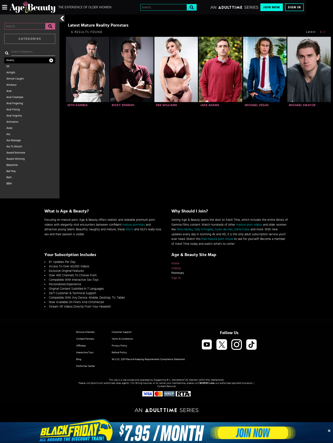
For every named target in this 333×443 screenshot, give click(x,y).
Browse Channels (85, 332)
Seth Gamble (77, 105)
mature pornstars (133, 224)
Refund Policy (119, 352)
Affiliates (81, 345)
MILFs (129, 229)
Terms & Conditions (122, 339)
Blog (78, 359)
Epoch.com (97, 383)
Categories (29, 38)
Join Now (271, 7)
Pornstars (177, 273)
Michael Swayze (302, 105)
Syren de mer (224, 229)
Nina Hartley (185, 229)
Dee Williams (166, 105)
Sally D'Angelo (203, 229)
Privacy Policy (119, 345)
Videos (176, 268)
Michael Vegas (257, 105)
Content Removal (166, 386)
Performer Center (85, 366)
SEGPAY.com (206, 383)
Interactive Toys (84, 352)
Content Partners (85, 339)
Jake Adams (209, 105)
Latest (311, 32)
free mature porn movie (217, 239)
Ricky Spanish (123, 105)
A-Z (323, 32)
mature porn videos (249, 224)
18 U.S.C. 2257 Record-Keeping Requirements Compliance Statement (148, 359)
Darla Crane (242, 229)
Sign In (294, 7)
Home (175, 263)
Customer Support (121, 332)
